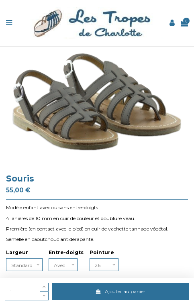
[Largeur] (24, 264)
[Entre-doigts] (63, 264)
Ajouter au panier (120, 291)
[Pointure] (104, 264)
